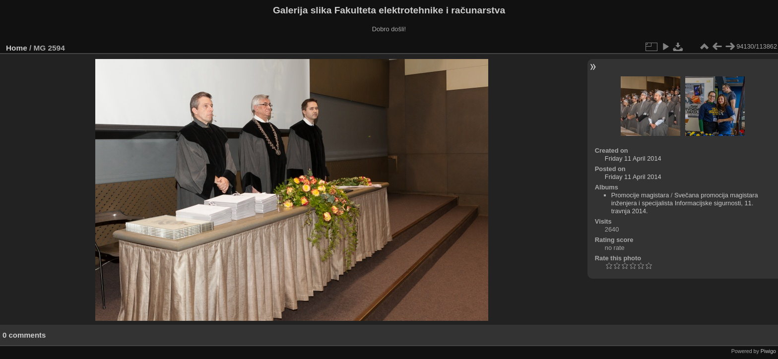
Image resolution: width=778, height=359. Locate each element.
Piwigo (768, 351)
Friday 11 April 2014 (633, 158)
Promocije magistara (640, 195)
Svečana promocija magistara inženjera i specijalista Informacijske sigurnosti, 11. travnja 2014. (684, 203)
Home (16, 48)
